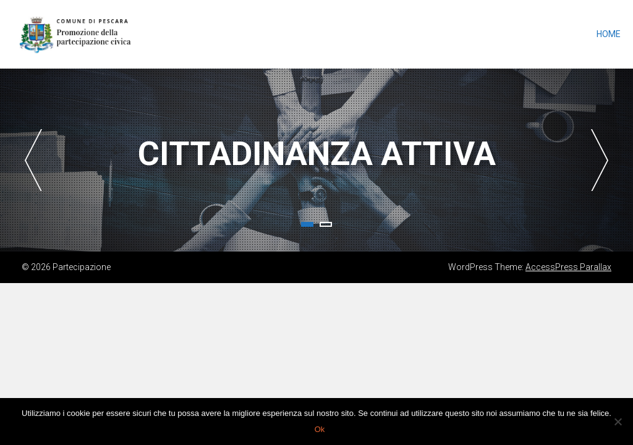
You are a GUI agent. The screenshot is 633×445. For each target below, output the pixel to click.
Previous (33, 160)
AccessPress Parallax (568, 267)
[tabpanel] (316, 160)
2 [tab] (326, 224)
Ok (320, 429)
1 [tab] (307, 224)
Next (599, 160)
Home (609, 34)
